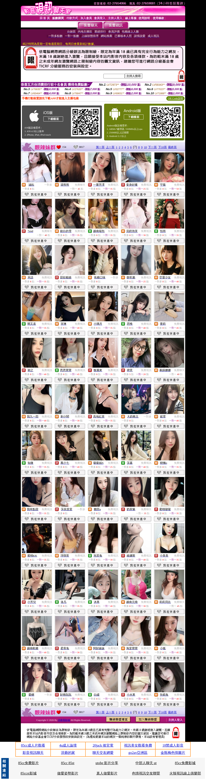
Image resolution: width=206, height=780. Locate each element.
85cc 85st (67, 763)
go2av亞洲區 (137, 753)
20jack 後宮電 (103, 745)
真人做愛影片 (106, 773)
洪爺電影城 (64, 720)
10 (145, 147)
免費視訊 (113, 184)
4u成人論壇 (68, 745)
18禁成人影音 (172, 745)
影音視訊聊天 (33, 753)
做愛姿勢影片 (67, 773)
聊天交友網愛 (103, 753)
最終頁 (172, 147)
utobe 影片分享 (107, 763)
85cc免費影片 (28, 763)
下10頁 (162, 147)
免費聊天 (80, 184)
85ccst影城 (29, 773)
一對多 (48, 184)
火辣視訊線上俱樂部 (185, 773)
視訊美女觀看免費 (138, 745)
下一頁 (152, 147)
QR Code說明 (175, 98)
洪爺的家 (68, 753)
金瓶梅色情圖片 (173, 753)
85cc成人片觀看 (33, 745)
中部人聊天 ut (145, 763)
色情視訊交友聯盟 (146, 773)
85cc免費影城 (185, 763)
